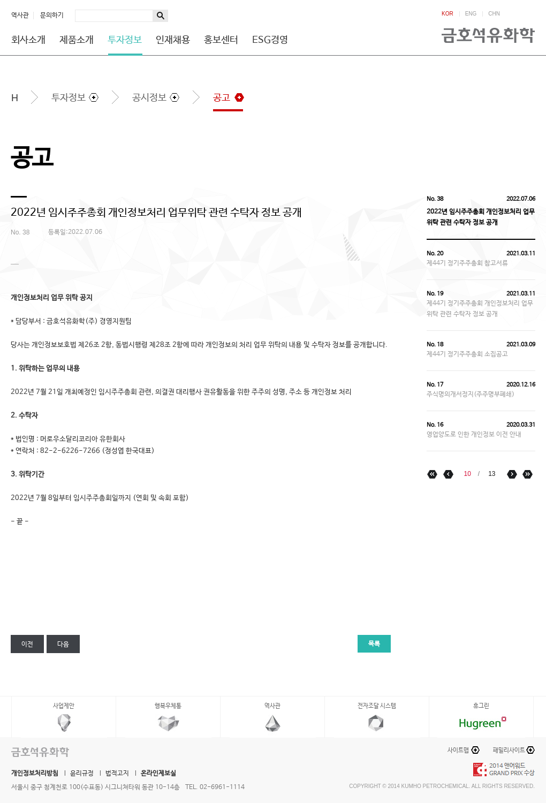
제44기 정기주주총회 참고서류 (467, 263)
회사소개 (28, 40)
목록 (374, 644)
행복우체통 (168, 706)
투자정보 (125, 40)
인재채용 (173, 40)
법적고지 (117, 773)
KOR (447, 14)
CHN (494, 14)
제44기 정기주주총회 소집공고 (467, 354)
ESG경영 (270, 40)
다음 (63, 644)
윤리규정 (82, 773)
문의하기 (52, 15)
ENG (471, 14)
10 (467, 474)
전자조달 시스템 (377, 706)
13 (491, 474)
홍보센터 (221, 40)
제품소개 (76, 40)
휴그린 (481, 706)
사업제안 (63, 706)
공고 (221, 98)
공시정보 (149, 98)
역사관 (20, 15)
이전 (27, 644)
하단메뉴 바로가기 (0, 0)
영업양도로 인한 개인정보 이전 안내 (474, 434)
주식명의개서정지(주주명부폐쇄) (470, 394)
